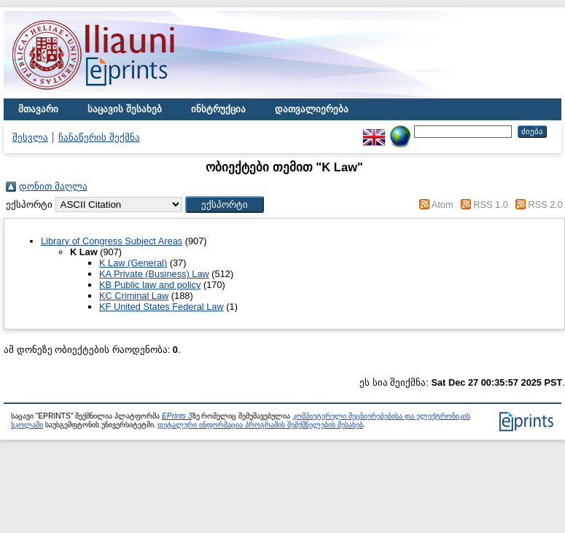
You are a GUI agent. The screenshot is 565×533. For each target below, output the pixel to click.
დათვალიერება (311, 109)
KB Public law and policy (149, 284)
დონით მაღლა (53, 186)
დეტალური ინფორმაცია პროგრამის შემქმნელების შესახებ (259, 425)
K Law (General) (133, 262)
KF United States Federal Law (161, 306)
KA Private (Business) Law (154, 273)
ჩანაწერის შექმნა (99, 137)
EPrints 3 (177, 416)
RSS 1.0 (490, 204)
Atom (442, 204)
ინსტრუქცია (218, 109)
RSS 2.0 (545, 204)
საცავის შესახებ (124, 109)
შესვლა (30, 137)
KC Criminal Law (133, 295)
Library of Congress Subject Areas (111, 241)
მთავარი (38, 109)
